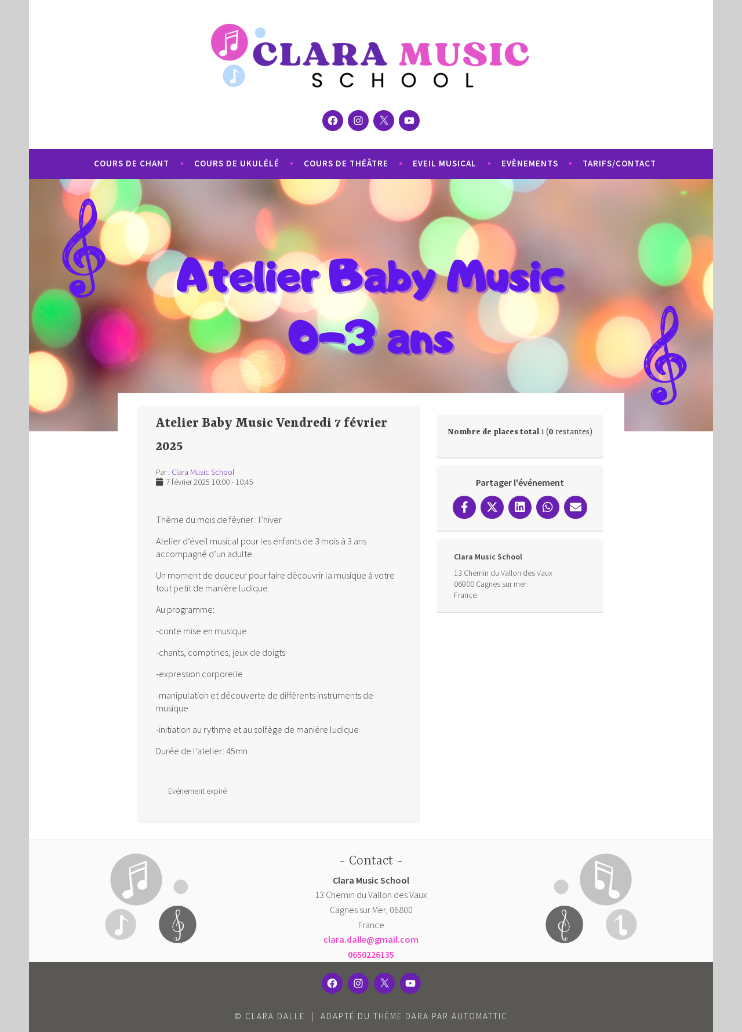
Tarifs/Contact (619, 163)
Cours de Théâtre (346, 163)
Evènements (529, 163)
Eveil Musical (445, 163)
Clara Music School (203, 472)
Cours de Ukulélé (236, 163)
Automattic (480, 1016)
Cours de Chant (131, 163)
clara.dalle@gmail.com (371, 939)
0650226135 (371, 954)
